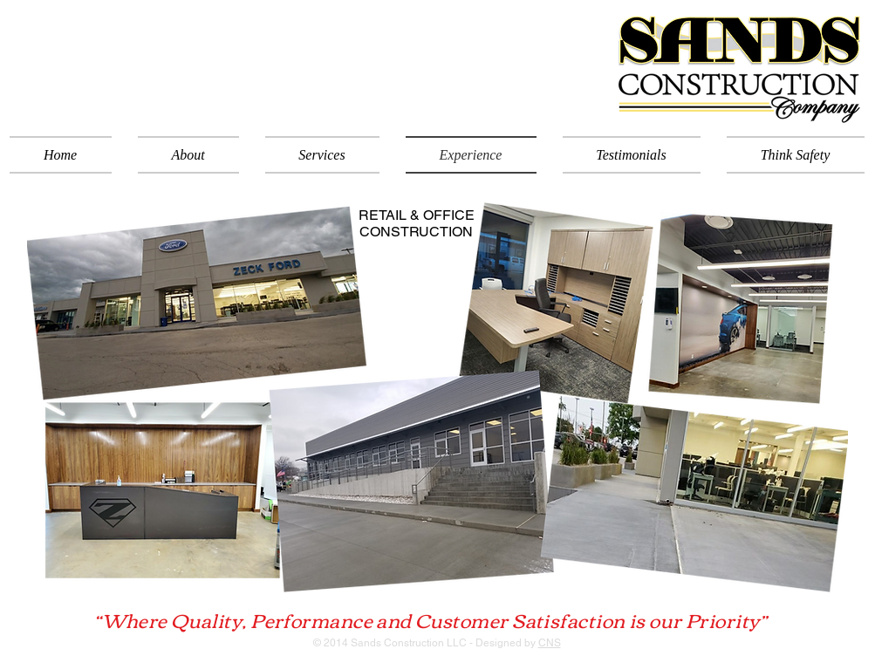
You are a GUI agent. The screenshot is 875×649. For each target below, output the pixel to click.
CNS (549, 643)
